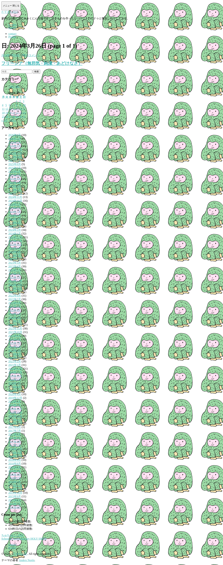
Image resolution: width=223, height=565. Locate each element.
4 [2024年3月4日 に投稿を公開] (2, 105)
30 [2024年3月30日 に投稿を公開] (20, 116)
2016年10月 (15, 456)
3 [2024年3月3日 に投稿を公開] (23, 101)
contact (12, 24)
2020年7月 (14, 383)
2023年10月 (15, 244)
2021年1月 (14, 365)
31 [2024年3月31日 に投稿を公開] (24, 116)
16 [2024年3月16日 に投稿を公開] (20, 108)
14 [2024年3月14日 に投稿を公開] (13, 108)
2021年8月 (14, 339)
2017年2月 (14, 441)
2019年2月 (14, 401)
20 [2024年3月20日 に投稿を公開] (10, 112)
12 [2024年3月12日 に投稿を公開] (6, 108)
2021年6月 (14, 346)
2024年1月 (14, 233)
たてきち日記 (9, 11)
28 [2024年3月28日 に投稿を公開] (13, 116)
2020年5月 (14, 390)
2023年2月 (14, 273)
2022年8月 (14, 295)
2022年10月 (15, 288)
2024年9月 (14, 204)
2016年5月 (14, 467)
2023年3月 (14, 270)
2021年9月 (14, 335)
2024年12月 (15, 193)
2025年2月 (14, 186)
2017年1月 (14, 445)
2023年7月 (14, 255)
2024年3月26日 (10, 55)
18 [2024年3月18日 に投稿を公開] (3, 112)
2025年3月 (14, 182)
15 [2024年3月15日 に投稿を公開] (17, 108)
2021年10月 (15, 332)
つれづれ (14, 86)
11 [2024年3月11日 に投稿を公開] (3, 108)
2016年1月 (14, 481)
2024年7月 (14, 211)
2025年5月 (14, 175)
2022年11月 (15, 284)
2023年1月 (14, 277)
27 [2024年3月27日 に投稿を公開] (10, 116)
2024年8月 (14, 208)
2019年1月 (14, 405)
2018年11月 (15, 408)
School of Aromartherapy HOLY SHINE (24, 538)
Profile (12, 27)
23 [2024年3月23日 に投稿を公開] (20, 112)
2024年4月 (14, 222)
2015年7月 (14, 503)
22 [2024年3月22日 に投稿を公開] (17, 112)
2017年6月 (14, 434)
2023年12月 (15, 237)
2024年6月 (14, 215)
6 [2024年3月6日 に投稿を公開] (9, 105)
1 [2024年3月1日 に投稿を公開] (16, 101)
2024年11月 (15, 197)
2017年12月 (15, 416)
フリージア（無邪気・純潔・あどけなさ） (41, 63)
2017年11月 (15, 419)
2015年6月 (14, 507)
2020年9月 (14, 379)
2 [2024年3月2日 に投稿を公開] (20, 101)
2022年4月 (14, 310)
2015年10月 (15, 492)
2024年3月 (14, 226)
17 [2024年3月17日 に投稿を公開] (24, 108)
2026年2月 (14, 142)
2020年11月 (15, 372)
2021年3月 (14, 357)
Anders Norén (26, 560)
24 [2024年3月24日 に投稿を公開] (24, 112)
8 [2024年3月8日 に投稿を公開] (16, 105)
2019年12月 (15, 397)
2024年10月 (15, 200)
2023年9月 (14, 248)
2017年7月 (14, 430)
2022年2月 (14, 317)
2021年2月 (14, 361)
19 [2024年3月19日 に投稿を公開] (6, 112)
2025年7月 (14, 167)
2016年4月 (14, 470)
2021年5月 (14, 350)
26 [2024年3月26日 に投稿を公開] (6, 116)
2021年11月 (15, 328)
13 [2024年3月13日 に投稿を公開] (10, 108)
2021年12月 (15, 324)
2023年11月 (15, 240)
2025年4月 (14, 178)
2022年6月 (14, 302)
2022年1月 (14, 321)
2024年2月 (14, 229)
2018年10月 (15, 412)
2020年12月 (15, 368)
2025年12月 (15, 149)
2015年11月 (15, 489)
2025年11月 (15, 153)
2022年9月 (14, 291)
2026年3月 (14, 138)
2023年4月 (14, 266)
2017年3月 (14, 438)
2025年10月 (15, 156)
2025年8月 (14, 164)
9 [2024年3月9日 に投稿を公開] (20, 105)
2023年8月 (14, 251)
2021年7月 (14, 343)
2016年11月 (15, 452)
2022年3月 (14, 313)
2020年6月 (14, 386)
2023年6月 (14, 259)
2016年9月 (14, 459)
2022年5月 (14, 306)
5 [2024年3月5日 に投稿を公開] (6, 105)
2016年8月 (14, 463)
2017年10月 (15, 423)
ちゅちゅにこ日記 (12, 535)
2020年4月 (14, 394)
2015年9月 (14, 496)
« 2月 (4, 120)
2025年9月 (14, 160)
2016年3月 (14, 474)
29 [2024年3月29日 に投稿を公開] (17, 116)
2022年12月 (15, 281)
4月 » (13, 120)
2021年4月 (14, 354)
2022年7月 (14, 299)
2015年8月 (14, 500)
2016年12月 (15, 448)
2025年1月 (14, 189)
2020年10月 (15, 375)
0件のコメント (31, 55)
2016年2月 (14, 478)
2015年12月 (15, 485)
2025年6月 (14, 171)
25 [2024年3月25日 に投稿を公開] (3, 116)
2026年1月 (14, 145)
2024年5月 (14, 218)
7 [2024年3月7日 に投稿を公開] (13, 105)
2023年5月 (14, 262)
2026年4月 (14, 135)
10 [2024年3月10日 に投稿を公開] (24, 105)
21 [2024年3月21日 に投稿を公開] (13, 112)
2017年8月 (14, 427)
